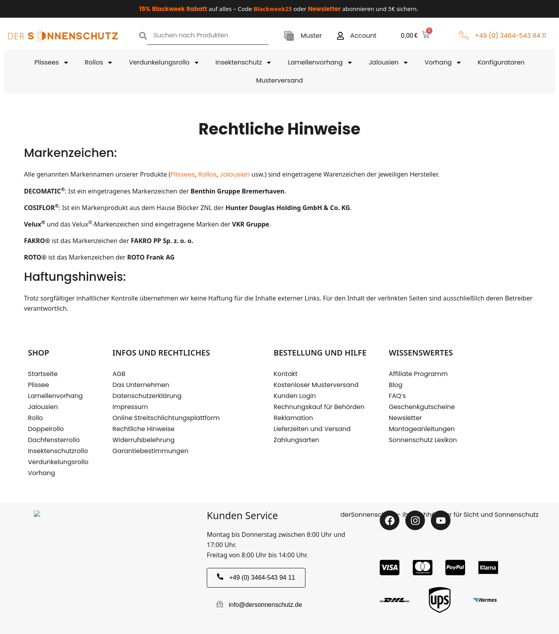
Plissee (38, 384)
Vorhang (443, 62)
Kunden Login (295, 395)
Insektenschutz (243, 62)
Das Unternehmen (140, 384)
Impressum (130, 406)
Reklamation (293, 417)
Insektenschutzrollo (58, 450)
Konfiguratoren (501, 62)
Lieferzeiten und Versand (312, 428)
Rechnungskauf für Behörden (319, 406)
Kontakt (286, 373)
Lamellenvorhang (320, 62)
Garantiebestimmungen (150, 450)
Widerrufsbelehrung (143, 439)
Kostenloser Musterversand (316, 384)
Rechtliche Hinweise (143, 428)
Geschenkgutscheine (422, 406)
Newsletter (405, 417)
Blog (396, 384)
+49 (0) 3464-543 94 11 (510, 35)
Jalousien (389, 62)
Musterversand (279, 80)
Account (363, 35)
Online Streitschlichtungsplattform (166, 417)
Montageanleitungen (422, 428)
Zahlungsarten (296, 439)
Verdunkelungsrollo (164, 62)
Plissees (52, 62)
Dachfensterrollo (54, 439)
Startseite (43, 373)
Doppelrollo (46, 428)
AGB (118, 373)
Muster (311, 35)
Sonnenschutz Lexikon (423, 439)
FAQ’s (397, 395)
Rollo (35, 417)
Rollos (99, 62)
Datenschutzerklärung (147, 395)
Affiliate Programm (418, 373)
